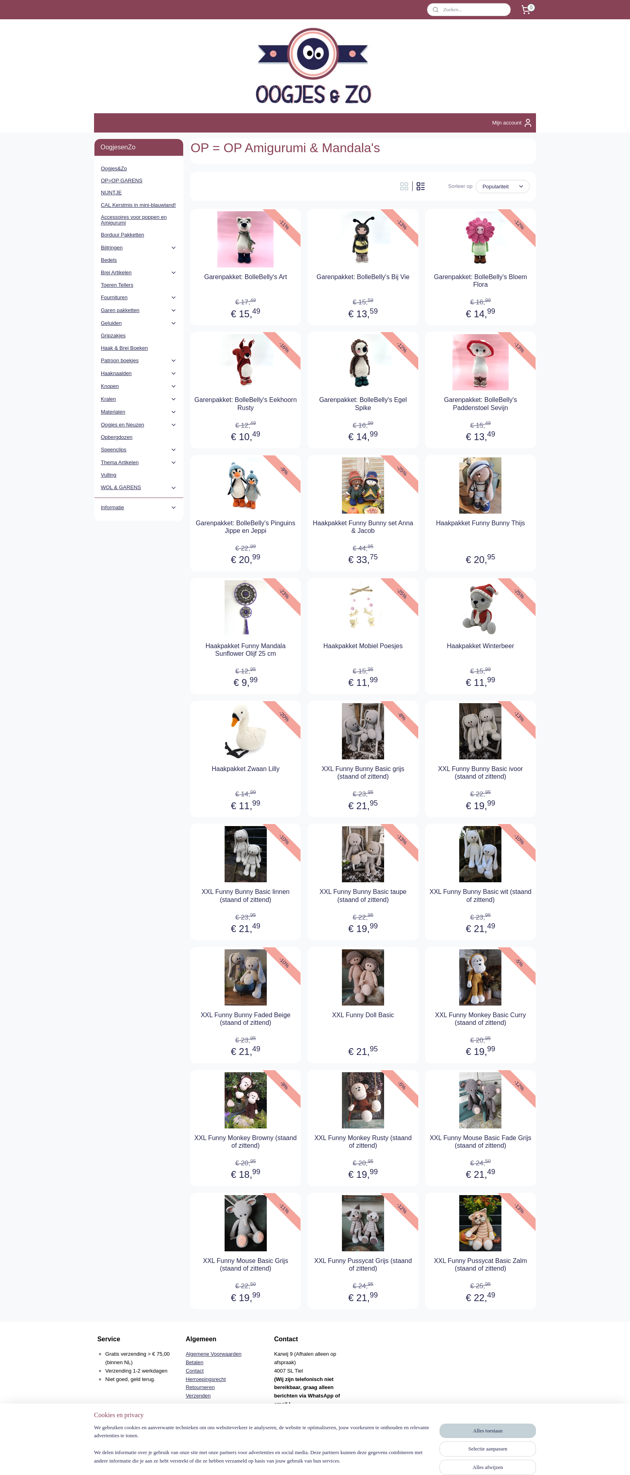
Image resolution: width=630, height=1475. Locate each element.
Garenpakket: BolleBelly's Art (245, 276)
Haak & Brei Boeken (124, 348)
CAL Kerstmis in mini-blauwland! (138, 205)
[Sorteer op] (502, 186)
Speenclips (139, 450)
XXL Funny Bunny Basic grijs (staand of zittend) (363, 772)
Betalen (194, 1362)
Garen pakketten (139, 310)
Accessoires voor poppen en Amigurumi (134, 220)
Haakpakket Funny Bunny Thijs (480, 523)
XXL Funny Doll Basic (363, 1015)
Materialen (139, 412)
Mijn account (512, 123)
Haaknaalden (139, 373)
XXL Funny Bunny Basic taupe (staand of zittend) (362, 895)
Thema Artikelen (139, 462)
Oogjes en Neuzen (139, 425)
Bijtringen (139, 248)
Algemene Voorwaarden (213, 1354)
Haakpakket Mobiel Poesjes (363, 646)
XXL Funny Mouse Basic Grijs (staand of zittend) (245, 1264)
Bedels (109, 260)
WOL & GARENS (139, 487)
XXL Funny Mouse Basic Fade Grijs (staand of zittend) (480, 1141)
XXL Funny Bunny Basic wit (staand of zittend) (481, 895)
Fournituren (139, 297)
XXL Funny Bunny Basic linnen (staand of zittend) (246, 895)
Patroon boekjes (139, 360)
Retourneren (200, 1387)
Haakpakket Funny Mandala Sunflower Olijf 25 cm (246, 650)
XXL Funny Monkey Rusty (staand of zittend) (362, 1141)
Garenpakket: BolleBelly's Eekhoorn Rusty (245, 403)
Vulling (109, 475)
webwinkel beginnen (330, 1460)
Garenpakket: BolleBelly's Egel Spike (363, 403)
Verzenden (198, 1396)
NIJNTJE (111, 193)
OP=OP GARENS (121, 180)
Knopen (139, 386)
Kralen (139, 399)
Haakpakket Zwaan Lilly (246, 768)
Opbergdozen (117, 437)
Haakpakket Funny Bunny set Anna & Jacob (363, 527)
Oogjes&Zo (114, 168)
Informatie (139, 507)
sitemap (289, 1460)
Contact (195, 1371)
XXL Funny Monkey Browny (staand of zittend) (245, 1141)
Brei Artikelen (139, 272)
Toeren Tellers (117, 285)
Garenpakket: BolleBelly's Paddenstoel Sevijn (480, 403)
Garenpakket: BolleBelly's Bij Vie (363, 276)
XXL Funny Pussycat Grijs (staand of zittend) (363, 1264)
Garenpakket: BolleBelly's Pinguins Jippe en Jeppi (245, 527)
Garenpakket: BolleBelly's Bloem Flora (480, 280)
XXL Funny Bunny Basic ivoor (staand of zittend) (480, 772)
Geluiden (139, 323)
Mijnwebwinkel (391, 1460)
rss (303, 1460)
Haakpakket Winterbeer (480, 646)
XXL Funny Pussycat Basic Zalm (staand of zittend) (480, 1264)
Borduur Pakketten (122, 235)
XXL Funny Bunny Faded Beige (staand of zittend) (245, 1019)
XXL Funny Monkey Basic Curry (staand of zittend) (480, 1019)
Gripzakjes (113, 336)
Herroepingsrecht (206, 1379)
